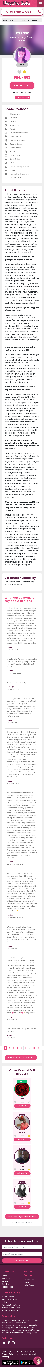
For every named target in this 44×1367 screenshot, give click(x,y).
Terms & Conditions (11, 1305)
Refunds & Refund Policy (10, 1301)
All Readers (14, 20)
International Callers (25, 1354)
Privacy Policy (8, 1296)
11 (38, 1048)
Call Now (22, 85)
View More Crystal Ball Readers (22, 1216)
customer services (9, 1330)
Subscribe (22, 1260)
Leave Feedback (22, 97)
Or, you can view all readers (22, 1222)
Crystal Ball (25, 20)
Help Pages (29, 1285)
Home (5, 20)
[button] (22, 11)
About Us (6, 1278)
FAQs (26, 1282)
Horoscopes (7, 1287)
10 (34, 1048)
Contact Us (29, 1279)
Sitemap (6, 1356)
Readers (5, 1281)
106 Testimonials (22, 92)
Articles (5, 1284)
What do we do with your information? (11, 1309)
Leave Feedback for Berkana (21, 1057)
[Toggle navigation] (40, 3)
